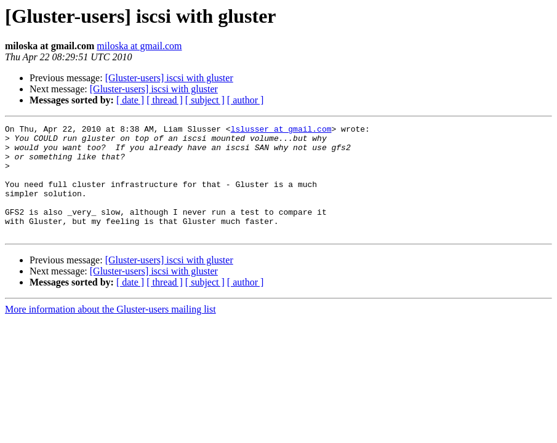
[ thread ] (164, 100)
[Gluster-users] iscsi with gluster (169, 78)
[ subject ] (205, 100)
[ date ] (130, 100)
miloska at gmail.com (139, 46)
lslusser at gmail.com (281, 130)
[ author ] (245, 100)
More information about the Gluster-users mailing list (110, 331)
